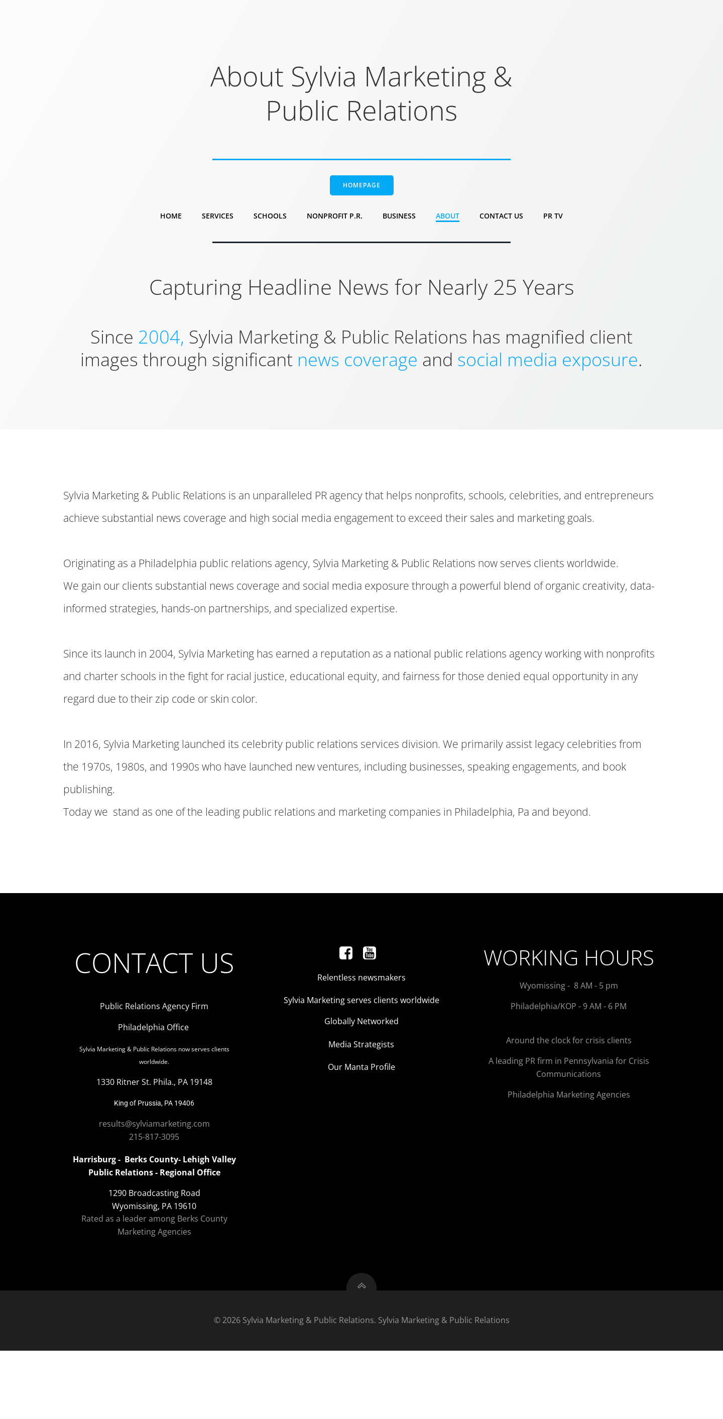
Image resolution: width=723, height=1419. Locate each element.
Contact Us (501, 221)
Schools (270, 221)
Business (399, 221)
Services (217, 221)
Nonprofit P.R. (335, 221)
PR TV (553, 221)
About (447, 221)
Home (171, 221)
